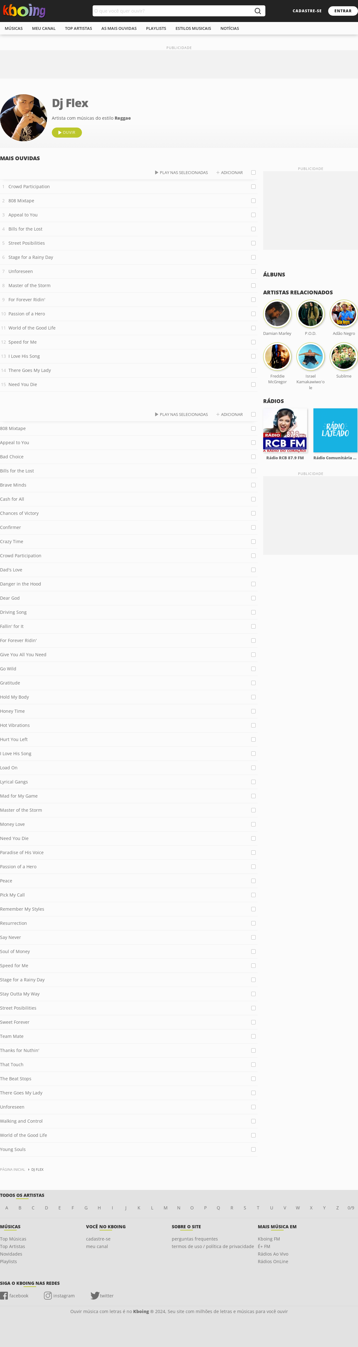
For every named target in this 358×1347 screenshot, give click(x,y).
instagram (64, 1296)
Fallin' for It (12, 626)
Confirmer (10, 527)
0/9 (351, 1208)
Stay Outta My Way (20, 994)
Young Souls (13, 1149)
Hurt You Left (14, 739)
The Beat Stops (15, 1079)
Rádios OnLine (273, 1261)
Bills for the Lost (25, 229)
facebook (18, 1296)
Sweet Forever (15, 1022)
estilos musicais (193, 28)
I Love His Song (24, 356)
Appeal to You (23, 215)
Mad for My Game (19, 796)
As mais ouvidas (119, 28)
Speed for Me (22, 342)
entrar (343, 11)
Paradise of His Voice (22, 852)
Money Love (12, 824)
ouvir (69, 132)
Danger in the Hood (20, 584)
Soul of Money (15, 951)
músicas (14, 28)
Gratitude (10, 683)
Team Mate (12, 1036)
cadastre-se (307, 11)
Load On (9, 768)
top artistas (78, 28)
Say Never (10, 937)
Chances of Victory (19, 513)
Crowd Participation (29, 186)
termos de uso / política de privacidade (213, 1246)
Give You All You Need (23, 654)
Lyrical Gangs (14, 782)
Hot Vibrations (15, 725)
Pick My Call (12, 895)
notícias (229, 28)
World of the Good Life (32, 328)
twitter (107, 1296)
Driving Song (13, 612)
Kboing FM (269, 1239)
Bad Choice (12, 457)
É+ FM (264, 1246)
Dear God (10, 598)
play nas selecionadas (184, 172)
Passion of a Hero (26, 314)
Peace (6, 881)
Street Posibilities (26, 243)
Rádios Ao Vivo (273, 1254)
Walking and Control (21, 1121)
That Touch (12, 1064)
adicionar (232, 172)
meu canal (44, 28)
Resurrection (13, 923)
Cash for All (12, 499)
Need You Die (22, 384)
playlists (156, 28)
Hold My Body (14, 697)
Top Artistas (12, 1246)
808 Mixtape (21, 201)
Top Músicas (13, 1239)
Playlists (8, 1261)
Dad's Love (11, 570)
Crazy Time (11, 541)
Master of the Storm (29, 285)
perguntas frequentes (195, 1239)
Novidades (11, 1254)
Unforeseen (20, 271)
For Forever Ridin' (26, 300)
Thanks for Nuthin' (19, 1050)
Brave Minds (13, 485)
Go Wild (8, 669)
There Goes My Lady (29, 370)
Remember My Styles (22, 909)
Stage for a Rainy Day (30, 257)
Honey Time (12, 711)
